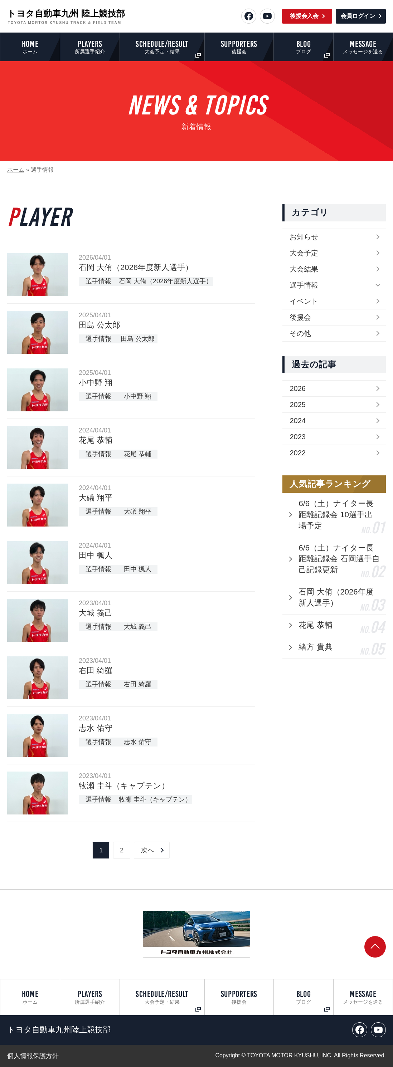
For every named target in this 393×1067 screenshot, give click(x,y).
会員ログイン (358, 16)
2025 (298, 404)
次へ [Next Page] (147, 850)
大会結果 (304, 269)
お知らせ (304, 237)
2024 (298, 421)
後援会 (300, 317)
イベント (304, 301)
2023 (298, 437)
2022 (298, 453)
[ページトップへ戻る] (375, 947)
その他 (300, 333)
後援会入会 (304, 16)
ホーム (15, 170)
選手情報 (304, 285)
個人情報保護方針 (33, 1055)
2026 (298, 388)
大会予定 (304, 253)
